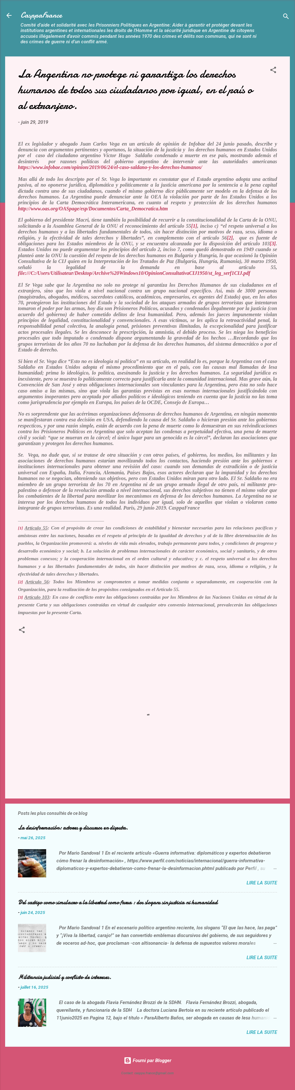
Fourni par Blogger (147, 1060)
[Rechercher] (286, 17)
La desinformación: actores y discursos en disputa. (73, 828)
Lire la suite (262, 883)
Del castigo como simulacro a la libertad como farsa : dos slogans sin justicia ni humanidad (117, 903)
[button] (273, 71)
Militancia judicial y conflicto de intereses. (64, 977)
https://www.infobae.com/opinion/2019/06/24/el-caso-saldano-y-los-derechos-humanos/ (110, 167)
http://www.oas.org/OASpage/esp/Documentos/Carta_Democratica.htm (93, 208)
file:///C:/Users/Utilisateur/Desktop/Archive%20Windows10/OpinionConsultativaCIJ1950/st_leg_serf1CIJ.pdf (134, 273)
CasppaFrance (41, 15)
